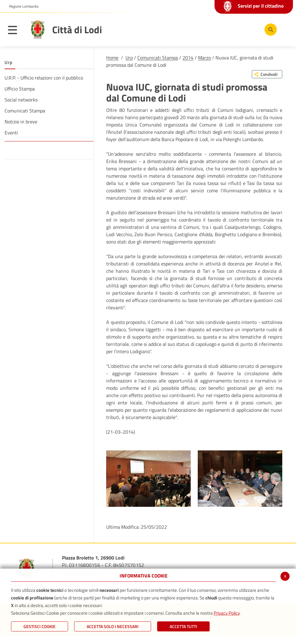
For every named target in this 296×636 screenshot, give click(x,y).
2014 (187, 57)
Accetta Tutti (183, 626)
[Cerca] (269, 29)
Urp (129, 57)
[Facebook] (213, 29)
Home (112, 57)
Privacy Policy (227, 612)
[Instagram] (250, 29)
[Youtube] (232, 29)
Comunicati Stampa (157, 57)
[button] (21, 6)
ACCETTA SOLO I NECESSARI (113, 626)
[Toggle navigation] (15, 31)
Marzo (204, 57)
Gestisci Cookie (39, 626)
